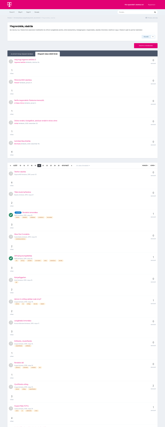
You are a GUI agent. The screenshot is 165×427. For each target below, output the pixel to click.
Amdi (15, 186)
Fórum (12, 12)
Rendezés (145, 121)
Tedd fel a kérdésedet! (146, 46)
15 (20, 122)
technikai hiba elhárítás (22, 107)
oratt (15, 360)
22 (47, 122)
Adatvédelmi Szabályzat (78, 419)
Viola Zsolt (17, 383)
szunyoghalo (17, 339)
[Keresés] (132, 12)
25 (58, 122)
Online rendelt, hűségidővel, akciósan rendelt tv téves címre (35, 97)
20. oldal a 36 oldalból (83, 122)
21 (43, 122)
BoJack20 (17, 287)
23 (51, 122)
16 (24, 122)
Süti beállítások (82, 414)
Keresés (37, 12)
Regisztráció (151, 4)
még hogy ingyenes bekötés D (25, 66)
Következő (65, 122)
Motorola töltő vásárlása (23, 77)
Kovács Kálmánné (19, 209)
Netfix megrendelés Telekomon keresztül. (29, 87)
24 (54, 122)
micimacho (17, 307)
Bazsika (16, 141)
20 (39, 122)
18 (31, 122)
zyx (15, 371)
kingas (16, 197)
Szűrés (152, 121)
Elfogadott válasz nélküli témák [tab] (48, 54)
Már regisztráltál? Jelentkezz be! (134, 5)
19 (35, 122)
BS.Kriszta (17, 110)
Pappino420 (17, 130)
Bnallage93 (17, 265)
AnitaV (16, 100)
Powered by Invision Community (82, 423)
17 (27, 122)
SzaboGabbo (18, 163)
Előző (15, 122)
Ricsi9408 (17, 328)
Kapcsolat (91, 419)
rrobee (16, 253)
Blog (20, 12)
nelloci (16, 393)
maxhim (16, 317)
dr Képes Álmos (19, 90)
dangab (16, 276)
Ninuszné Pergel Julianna (21, 297)
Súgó (28, 12)
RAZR (15, 151)
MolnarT (16, 79)
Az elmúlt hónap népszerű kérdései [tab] (22, 54)
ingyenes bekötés (20, 69)
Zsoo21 (16, 349)
